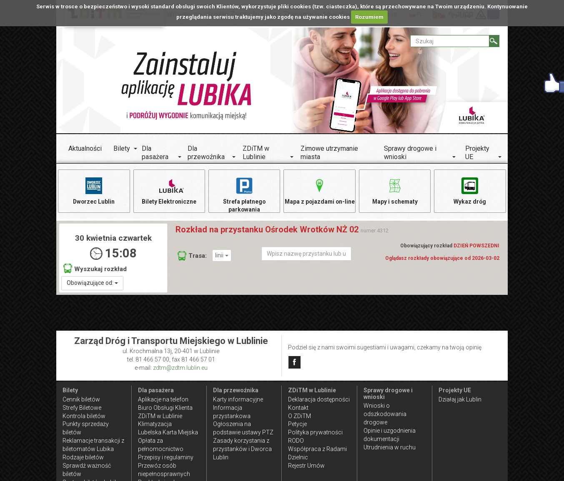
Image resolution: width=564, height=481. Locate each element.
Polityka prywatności (315, 432)
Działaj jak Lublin (460, 399)
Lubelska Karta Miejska (168, 432)
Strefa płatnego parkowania (244, 194)
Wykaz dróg (470, 190)
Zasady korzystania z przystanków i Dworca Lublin (242, 449)
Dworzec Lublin (94, 190)
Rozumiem (369, 17)
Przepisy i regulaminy (165, 457)
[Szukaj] (494, 41)
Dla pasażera (155, 153)
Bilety (121, 148)
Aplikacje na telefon (163, 399)
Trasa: (192, 257)
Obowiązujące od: (92, 283)
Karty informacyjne (238, 399)
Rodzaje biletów (83, 457)
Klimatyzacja (155, 424)
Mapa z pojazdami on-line (320, 194)
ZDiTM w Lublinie (256, 153)
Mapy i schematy (395, 190)
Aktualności (85, 148)
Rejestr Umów (306, 465)
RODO (296, 440)
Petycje (297, 424)
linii (221, 256)
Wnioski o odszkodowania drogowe (384, 414)
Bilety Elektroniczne (169, 190)
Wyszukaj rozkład (95, 269)
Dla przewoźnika (206, 153)
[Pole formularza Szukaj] (449, 41)
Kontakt (298, 407)
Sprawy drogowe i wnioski (410, 153)
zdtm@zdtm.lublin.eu (180, 367)
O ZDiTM (299, 416)
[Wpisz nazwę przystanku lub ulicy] (306, 255)
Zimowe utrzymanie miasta (329, 153)
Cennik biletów (81, 399)
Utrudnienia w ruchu (389, 447)
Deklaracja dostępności (319, 399)
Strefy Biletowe (82, 407)
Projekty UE (477, 153)
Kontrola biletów (84, 416)
